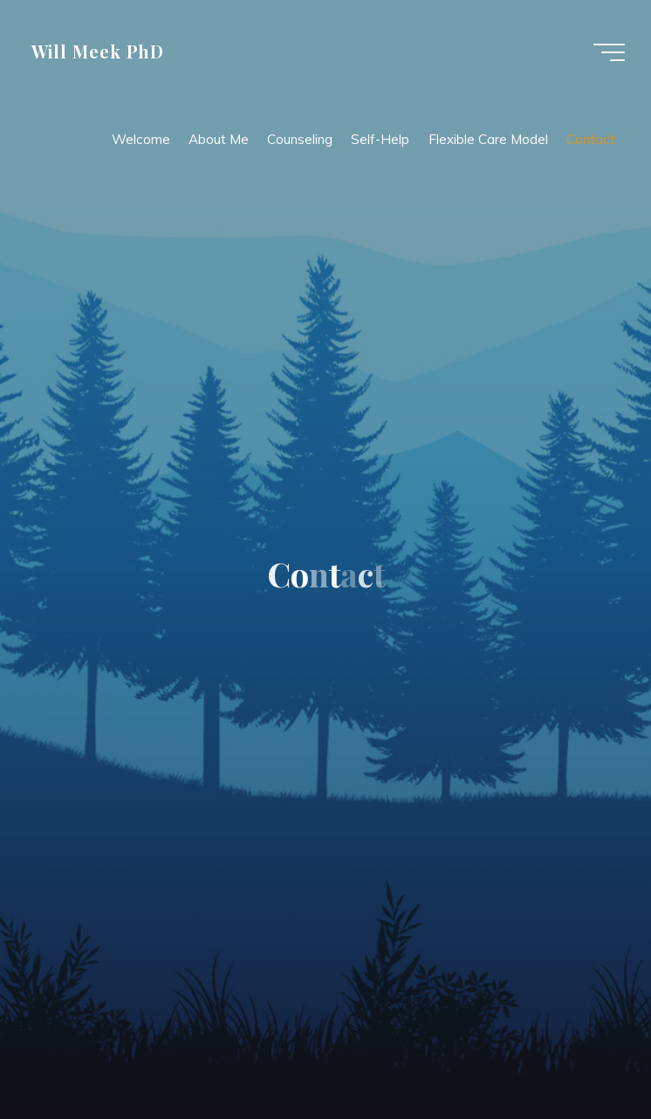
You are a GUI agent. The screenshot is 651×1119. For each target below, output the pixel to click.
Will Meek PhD (97, 51)
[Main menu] (609, 52)
